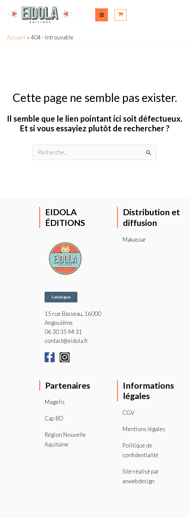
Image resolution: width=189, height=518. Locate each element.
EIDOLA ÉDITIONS (65, 217)
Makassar (134, 239)
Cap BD (54, 418)
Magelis (55, 402)
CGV (128, 412)
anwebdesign (138, 481)
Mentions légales (143, 428)
